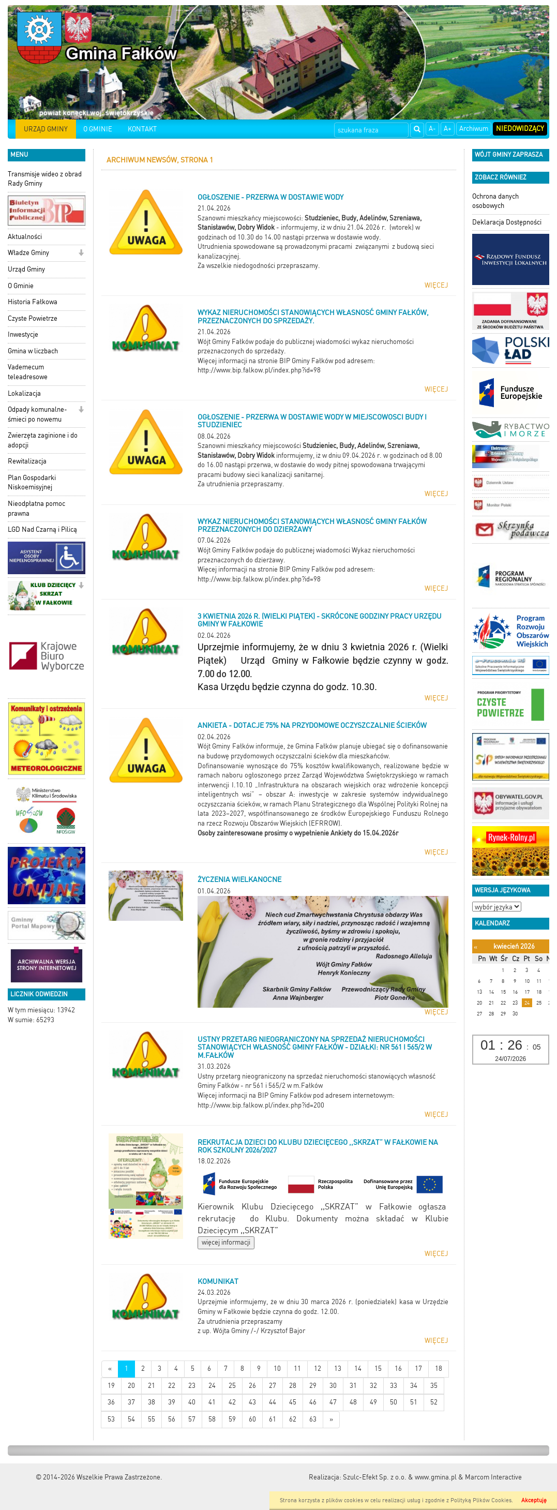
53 (111, 1419)
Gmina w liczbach (33, 351)
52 (434, 1402)
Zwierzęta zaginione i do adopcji (43, 440)
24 (212, 1385)
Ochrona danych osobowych (495, 201)
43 (252, 1402)
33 (393, 1385)
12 (317, 1368)
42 (232, 1402)
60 (252, 1419)
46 (313, 1402)
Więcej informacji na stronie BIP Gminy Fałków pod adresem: (286, 569)
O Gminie (21, 286)
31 (353, 1385)
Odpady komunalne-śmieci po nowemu (37, 414)
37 (131, 1402)
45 (292, 1402)
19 (111, 1385)
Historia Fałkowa (32, 302)
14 (358, 1368)
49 (373, 1402)
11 (297, 1368)
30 (333, 1385)
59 (232, 1419)
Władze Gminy (28, 253)
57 (191, 1419)
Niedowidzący (520, 128)
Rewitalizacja (27, 461)
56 (171, 1419)
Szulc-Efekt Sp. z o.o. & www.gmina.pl (400, 1477)
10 (277, 1368)
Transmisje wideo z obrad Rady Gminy (45, 179)
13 (337, 1368)
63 (313, 1419)
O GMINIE (97, 129)
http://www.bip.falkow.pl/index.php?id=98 (259, 370)
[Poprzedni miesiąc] (475, 947)
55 (151, 1419)
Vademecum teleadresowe (28, 372)
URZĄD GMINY (46, 129)
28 (292, 1385)
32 (373, 1385)
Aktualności (25, 237)
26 (252, 1385)
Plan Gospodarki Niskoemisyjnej (32, 482)
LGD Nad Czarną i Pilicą (42, 529)
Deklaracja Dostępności (506, 222)
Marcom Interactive (493, 1477)
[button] (81, 253)
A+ (447, 128)
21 (151, 1385)
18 (438, 1368)
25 (232, 1385)
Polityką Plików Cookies (480, 1500)
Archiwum (473, 128)
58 (212, 1419)
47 (333, 1402)
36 (111, 1402)
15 (378, 1368)
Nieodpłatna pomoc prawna (36, 508)
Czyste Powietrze (32, 318)
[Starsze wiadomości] (331, 1419)
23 (191, 1385)
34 (413, 1385)
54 (131, 1419)
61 (272, 1419)
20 (131, 1385)
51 (413, 1402)
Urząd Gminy (26, 269)
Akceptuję (534, 1500)
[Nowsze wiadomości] (109, 1369)
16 (398, 1368)
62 (292, 1419)
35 (434, 1385)
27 (272, 1385)
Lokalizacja (24, 393)
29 (313, 1385)
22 (171, 1385)
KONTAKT (142, 129)
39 (171, 1402)
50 (393, 1402)
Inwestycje (23, 334)
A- (432, 128)
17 (418, 1368)
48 (353, 1402)
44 (272, 1402)
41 (212, 1402)
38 (151, 1402)
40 (191, 1402)
